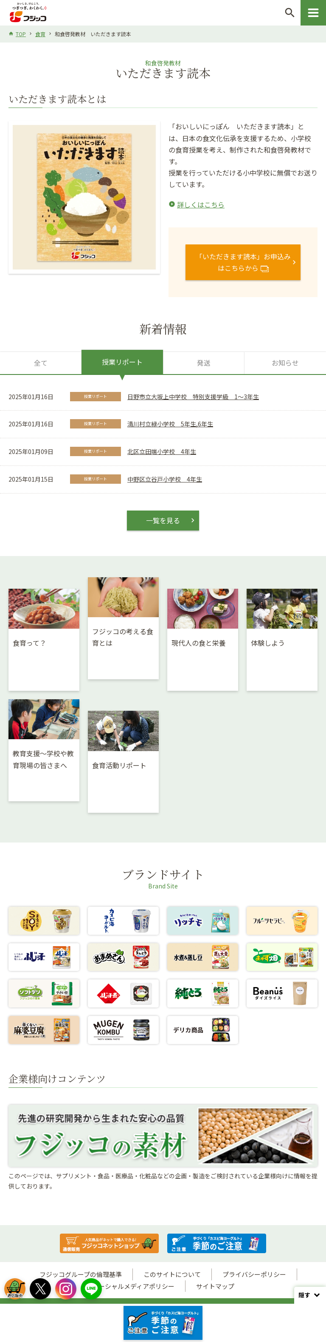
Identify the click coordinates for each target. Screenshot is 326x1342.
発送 (204, 362)
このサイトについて (172, 1274)
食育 (40, 33)
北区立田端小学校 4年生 (161, 451)
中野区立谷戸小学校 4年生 (164, 479)
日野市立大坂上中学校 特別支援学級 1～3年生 (193, 396)
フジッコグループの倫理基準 (80, 1274)
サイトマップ (215, 1286)
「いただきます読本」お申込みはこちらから (243, 262)
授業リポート (122, 362)
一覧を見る (163, 520)
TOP (21, 33)
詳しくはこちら (201, 204)
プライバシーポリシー (254, 1274)
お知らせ (285, 362)
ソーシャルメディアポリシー (133, 1286)
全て (41, 362)
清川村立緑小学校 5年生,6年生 (170, 424)
